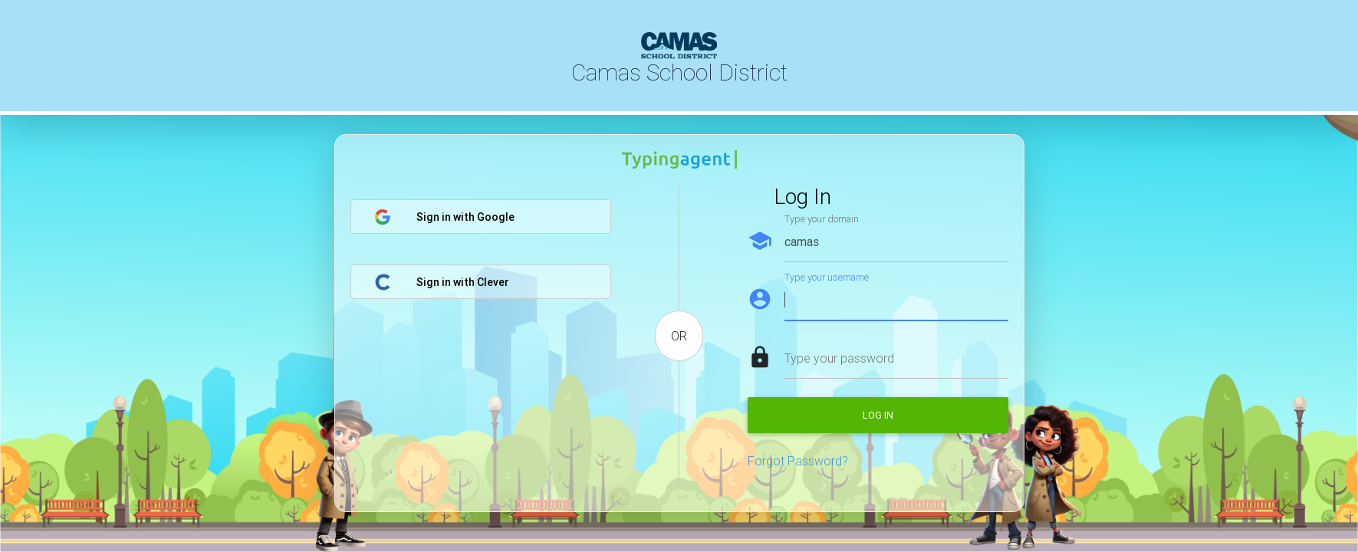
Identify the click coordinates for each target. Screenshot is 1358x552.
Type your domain (821, 218)
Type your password (839, 358)
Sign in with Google (444, 217)
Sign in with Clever (441, 282)
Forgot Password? (798, 460)
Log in (878, 415)
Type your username (826, 277)
